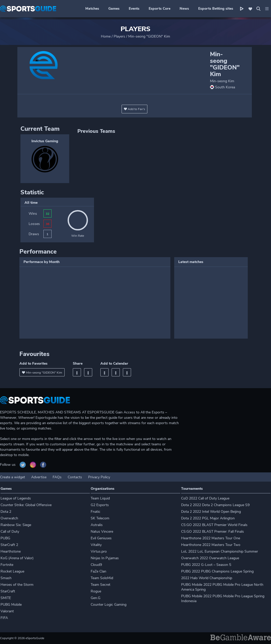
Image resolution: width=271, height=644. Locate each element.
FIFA (4, 617)
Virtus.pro (99, 551)
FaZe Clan (98, 571)
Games (114, 8)
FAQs (57, 477)
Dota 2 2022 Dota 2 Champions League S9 (215, 505)
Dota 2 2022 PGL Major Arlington (208, 518)
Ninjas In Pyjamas (105, 558)
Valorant (7, 611)
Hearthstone (11, 551)
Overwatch (9, 518)
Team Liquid (100, 498)
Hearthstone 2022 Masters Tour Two (210, 544)
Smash (6, 578)
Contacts (75, 477)
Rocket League (12, 571)
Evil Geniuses (101, 538)
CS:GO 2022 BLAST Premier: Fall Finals (212, 531)
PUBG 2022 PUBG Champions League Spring (217, 571)
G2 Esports (100, 505)
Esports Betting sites (215, 8)
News (184, 8)
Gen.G (95, 597)
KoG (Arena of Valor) (17, 558)
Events (134, 8)
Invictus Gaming (44, 141)
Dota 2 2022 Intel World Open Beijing (211, 511)
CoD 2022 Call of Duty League (205, 498)
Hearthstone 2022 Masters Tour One (210, 538)
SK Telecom (100, 518)
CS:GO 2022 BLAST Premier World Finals (214, 524)
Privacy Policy (99, 477)
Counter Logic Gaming (108, 604)
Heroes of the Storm (17, 584)
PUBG (5, 538)
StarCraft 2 (9, 544)
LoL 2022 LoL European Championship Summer (219, 551)
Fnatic (95, 511)
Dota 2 (6, 511)
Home (106, 36)
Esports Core (159, 8)
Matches (92, 8)
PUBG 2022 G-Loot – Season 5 (206, 564)
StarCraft (8, 591)
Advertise (38, 477)
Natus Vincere (102, 531)
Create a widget (12, 477)
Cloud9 (96, 564)
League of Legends (16, 498)
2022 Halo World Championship (206, 578)
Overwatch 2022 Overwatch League (210, 558)
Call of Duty (10, 531)
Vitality (96, 544)
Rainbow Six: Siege (16, 524)
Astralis (97, 524)
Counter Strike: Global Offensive (26, 505)
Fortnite (7, 564)
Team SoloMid (102, 578)
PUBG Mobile (11, 604)
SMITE (6, 597)
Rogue (96, 591)
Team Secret (100, 584)
